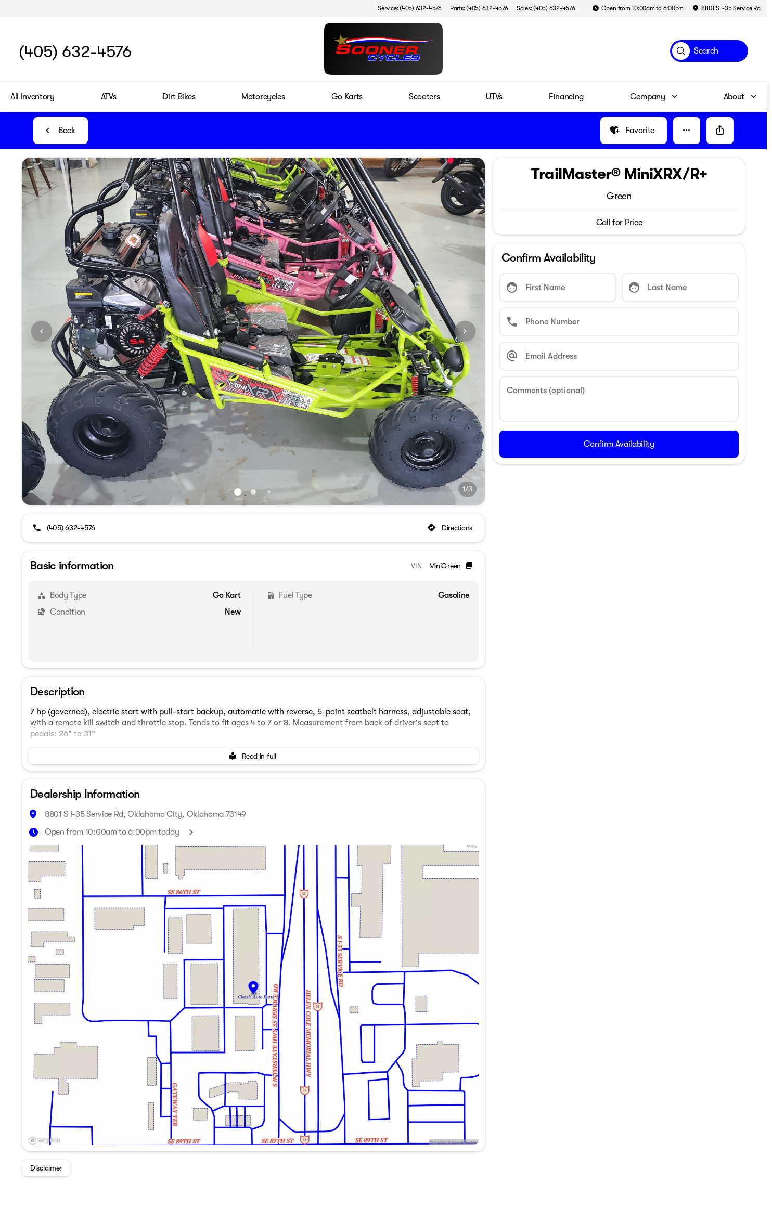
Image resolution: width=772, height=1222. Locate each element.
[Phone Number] (619, 321)
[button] (686, 130)
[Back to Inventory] (60, 130)
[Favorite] (633, 130)
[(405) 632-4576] (65, 527)
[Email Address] (619, 356)
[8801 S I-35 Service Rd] (726, 8)
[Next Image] (465, 331)
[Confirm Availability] (619, 444)
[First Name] (557, 287)
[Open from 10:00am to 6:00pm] (638, 8)
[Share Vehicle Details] (720, 130)
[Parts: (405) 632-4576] (479, 8)
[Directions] (451, 527)
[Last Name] (680, 287)
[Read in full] (253, 756)
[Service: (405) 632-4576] (409, 8)
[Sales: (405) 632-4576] (545, 8)
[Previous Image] (41, 331)
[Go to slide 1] (237, 492)
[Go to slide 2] (253, 492)
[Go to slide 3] (269, 492)
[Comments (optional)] (619, 399)
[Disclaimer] (46, 1168)
